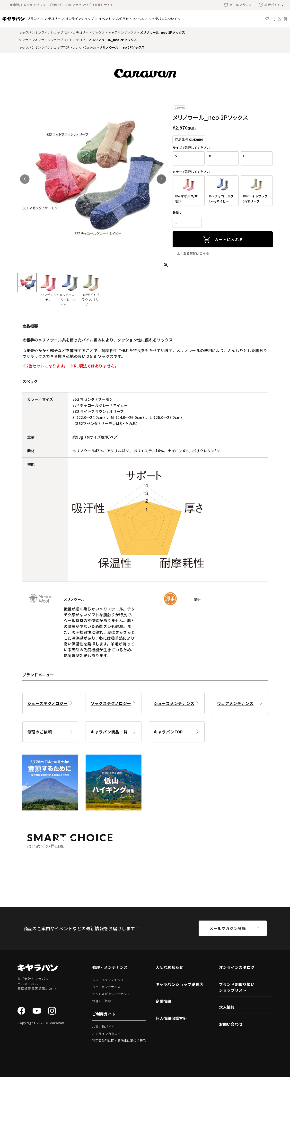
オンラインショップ (79, 18)
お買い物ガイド (103, 1072)
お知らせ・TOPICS (130, 18)
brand (77, 47)
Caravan (90, 47)
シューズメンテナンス (174, 703)
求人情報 (227, 1052)
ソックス (98, 32)
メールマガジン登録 (227, 973)
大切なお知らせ (169, 1012)
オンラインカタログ (106, 1078)
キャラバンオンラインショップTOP (44, 32)
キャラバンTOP (168, 732)
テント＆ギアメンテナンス (111, 1039)
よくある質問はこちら (193, 253)
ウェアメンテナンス (235, 703)
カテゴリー (53, 18)
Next (161, 179)
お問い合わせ (231, 1069)
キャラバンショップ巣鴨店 (179, 1029)
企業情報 (163, 1046)
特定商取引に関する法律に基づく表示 (119, 1085)
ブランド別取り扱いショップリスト (237, 1032)
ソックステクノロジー (111, 703)
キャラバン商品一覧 (109, 732)
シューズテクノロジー (47, 703)
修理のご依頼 (39, 732)
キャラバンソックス (122, 32)
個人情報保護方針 (171, 1063)
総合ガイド (269, 4)
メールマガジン (237, 4)
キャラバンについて (163, 18)
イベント (105, 18)
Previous (25, 179)
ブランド (33, 18)
